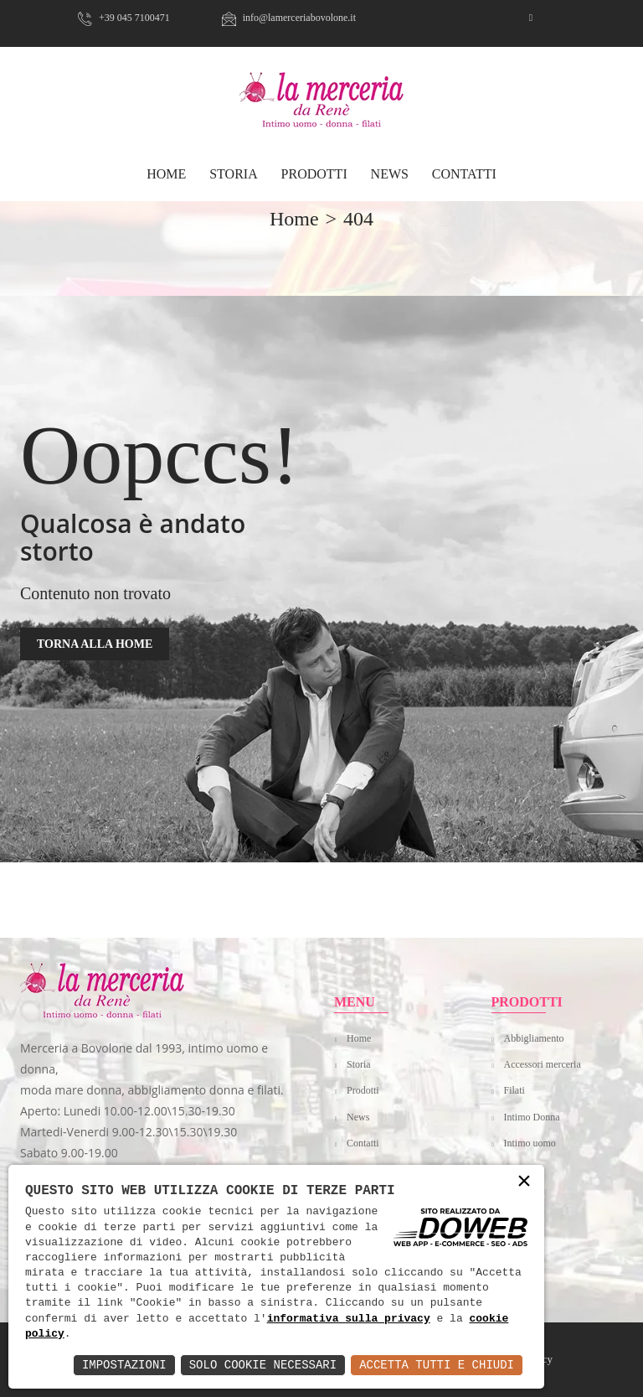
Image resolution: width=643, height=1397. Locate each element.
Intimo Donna (532, 1117)
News (390, 174)
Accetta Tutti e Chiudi (436, 1365)
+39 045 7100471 (124, 17)
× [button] (524, 1182)
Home (359, 1038)
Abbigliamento (534, 1038)
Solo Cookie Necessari (263, 1365)
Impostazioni (124, 1365)
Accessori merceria (542, 1064)
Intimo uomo (530, 1143)
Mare (514, 1169)
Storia (233, 174)
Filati (514, 1090)
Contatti (464, 174)
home (294, 219)
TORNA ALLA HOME (94, 644)
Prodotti (314, 174)
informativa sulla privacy (348, 1319)
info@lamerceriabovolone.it (289, 17)
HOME (166, 174)
